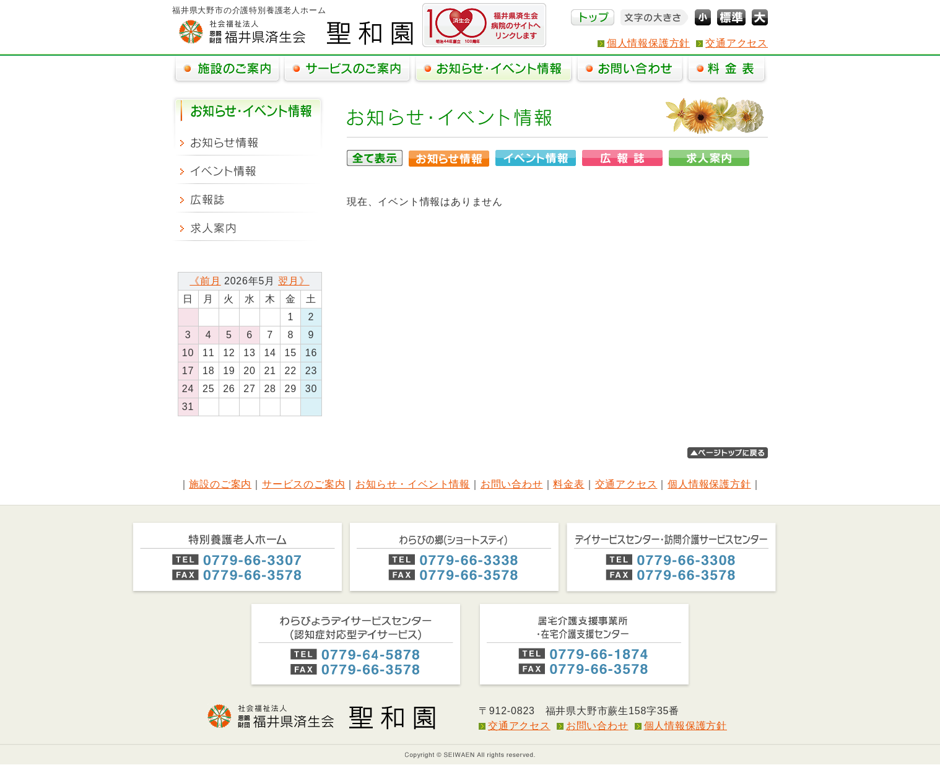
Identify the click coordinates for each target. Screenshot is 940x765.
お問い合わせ (512, 484)
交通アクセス (736, 43)
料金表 (568, 484)
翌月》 (293, 281)
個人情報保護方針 (648, 43)
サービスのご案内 (303, 484)
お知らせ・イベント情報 (412, 484)
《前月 (204, 281)
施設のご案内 (220, 484)
